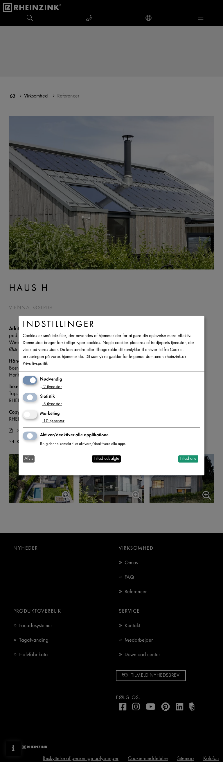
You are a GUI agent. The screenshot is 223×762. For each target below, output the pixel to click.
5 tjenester (51, 404)
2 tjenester (51, 387)
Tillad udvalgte (106, 459)
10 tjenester (52, 421)
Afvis (28, 459)
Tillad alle (188, 459)
